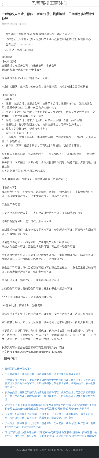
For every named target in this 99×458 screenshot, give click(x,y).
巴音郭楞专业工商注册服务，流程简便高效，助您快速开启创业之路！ (43, 374)
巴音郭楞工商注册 (49, 3)
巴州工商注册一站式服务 (18, 368)
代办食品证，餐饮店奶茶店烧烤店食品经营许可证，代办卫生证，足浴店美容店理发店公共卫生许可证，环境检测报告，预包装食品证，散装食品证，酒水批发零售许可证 (50, 396)
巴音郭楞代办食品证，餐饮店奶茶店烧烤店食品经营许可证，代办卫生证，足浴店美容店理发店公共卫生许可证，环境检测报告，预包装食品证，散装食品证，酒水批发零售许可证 (50, 383)
